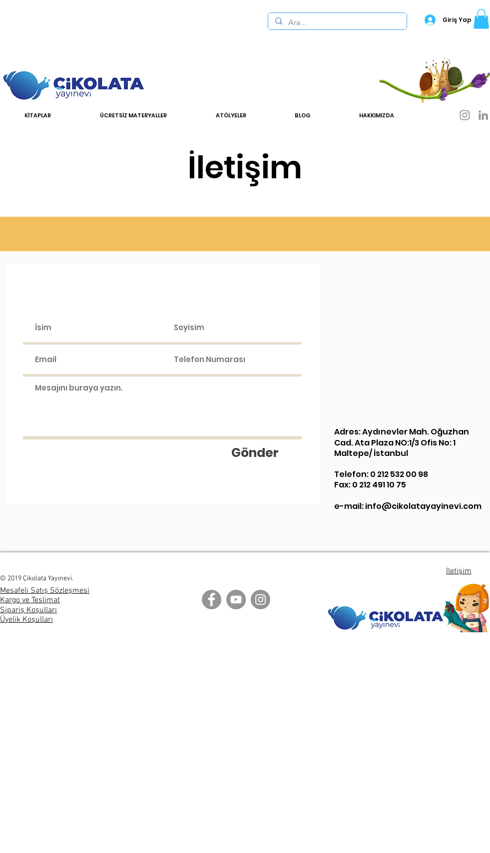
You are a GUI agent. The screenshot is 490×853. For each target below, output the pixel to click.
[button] (481, 18)
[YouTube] (236, 599)
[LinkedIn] (483, 115)
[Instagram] (465, 115)
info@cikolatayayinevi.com (423, 506)
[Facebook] (211, 599)
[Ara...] (337, 22)
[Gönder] (255, 452)
